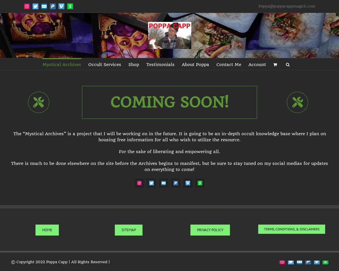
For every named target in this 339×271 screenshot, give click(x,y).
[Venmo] (187, 183)
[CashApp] (200, 183)
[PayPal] (175, 183)
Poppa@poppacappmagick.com (287, 6)
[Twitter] (151, 183)
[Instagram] (139, 183)
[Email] (163, 183)
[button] (288, 64)
